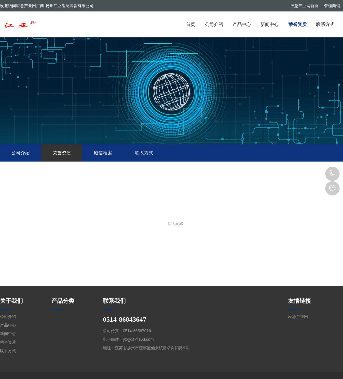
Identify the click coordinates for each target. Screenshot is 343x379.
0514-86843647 (332, 174)
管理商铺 (332, 5)
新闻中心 (269, 24)
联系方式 (325, 24)
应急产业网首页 (304, 5)
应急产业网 (298, 316)
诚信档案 (103, 152)
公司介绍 (214, 24)
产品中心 (242, 24)
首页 (190, 24)
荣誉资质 (297, 24)
